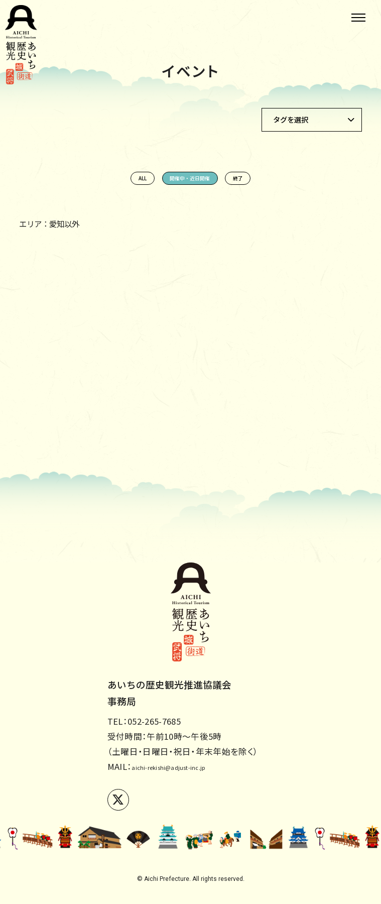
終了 (293, 184)
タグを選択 (290, 119)
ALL (87, 184)
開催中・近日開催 (191, 184)
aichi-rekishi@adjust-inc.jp (187, 766)
